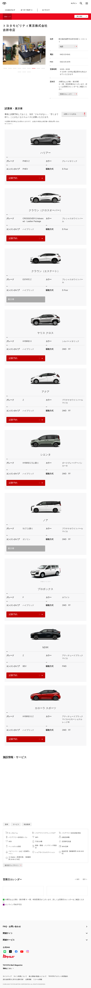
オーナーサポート (27, 10)
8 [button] (37, 68)
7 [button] (32, 68)
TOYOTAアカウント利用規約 (58, 976)
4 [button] (18, 68)
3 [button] (13, 68)
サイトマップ (7, 976)
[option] (24, 50)
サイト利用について (20, 976)
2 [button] (8, 68)
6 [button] (27, 68)
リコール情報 (37, 979)
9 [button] (42, 68)
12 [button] (27, 72)
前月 (78, 879)
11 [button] (23, 72)
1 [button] (4, 68)
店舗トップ (7, 16)
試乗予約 (26, 178)
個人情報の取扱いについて (38, 976)
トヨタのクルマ (10, 10)
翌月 (84, 879)
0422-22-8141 (65, 54)
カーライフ (46, 10)
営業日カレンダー (68, 94)
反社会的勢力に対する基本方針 (13, 979)
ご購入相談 (79, 16)
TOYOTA (4, 3)
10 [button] (18, 72)
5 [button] (23, 68)
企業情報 (28, 979)
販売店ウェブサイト (13, 865)
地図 (68, 46)
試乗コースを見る (74, 114)
